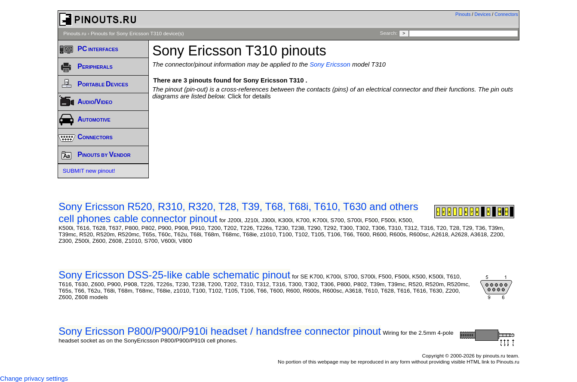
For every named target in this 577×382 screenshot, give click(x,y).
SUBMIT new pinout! (89, 171)
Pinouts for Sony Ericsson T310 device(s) (137, 34)
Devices (483, 14)
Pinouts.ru (74, 34)
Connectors (506, 14)
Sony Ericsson (330, 64)
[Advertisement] (335, 123)
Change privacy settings (34, 378)
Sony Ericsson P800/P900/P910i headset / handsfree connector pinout (219, 331)
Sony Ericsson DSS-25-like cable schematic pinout (174, 275)
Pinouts (463, 14)
